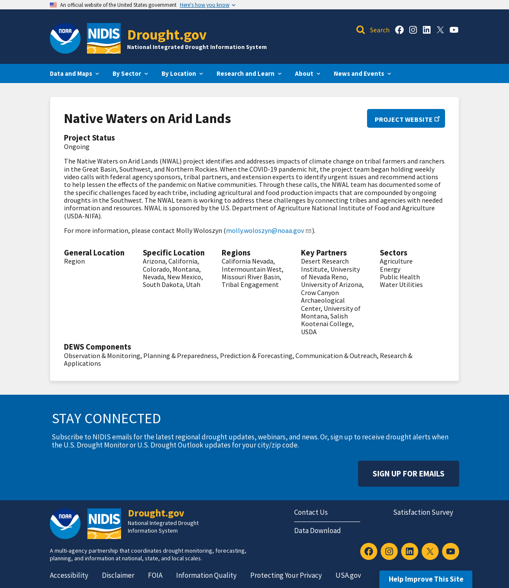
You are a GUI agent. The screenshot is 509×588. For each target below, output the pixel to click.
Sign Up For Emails (409, 473)
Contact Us (311, 512)
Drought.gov (167, 34)
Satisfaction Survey (423, 512)
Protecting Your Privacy (286, 575)
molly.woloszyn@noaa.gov (269, 230)
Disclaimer (118, 575)
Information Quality (206, 575)
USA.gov (348, 575)
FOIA (155, 575)
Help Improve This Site (426, 579)
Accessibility (69, 575)
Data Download (317, 530)
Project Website (406, 119)
